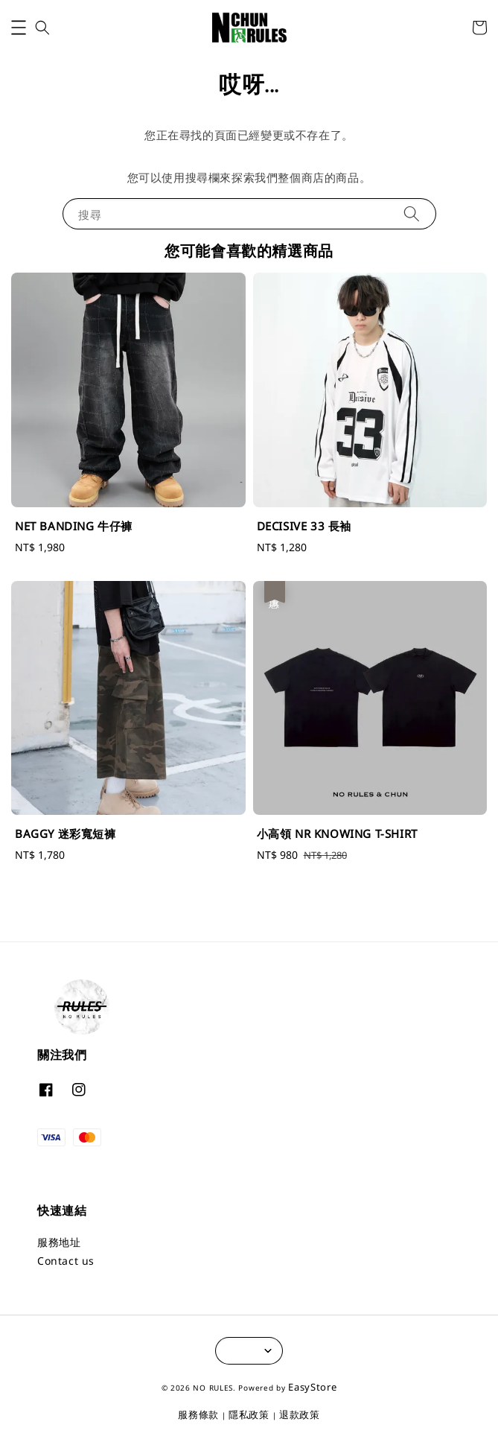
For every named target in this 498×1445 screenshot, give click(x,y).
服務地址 (58, 1242)
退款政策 (299, 1414)
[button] (18, 27)
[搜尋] (411, 213)
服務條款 (198, 1414)
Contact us (66, 1261)
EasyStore (312, 1387)
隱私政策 (249, 1414)
